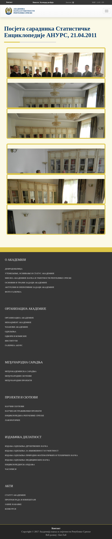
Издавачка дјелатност (23, 437)
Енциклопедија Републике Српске (24, 415)
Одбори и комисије (16, 336)
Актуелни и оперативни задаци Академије (29, 287)
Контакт (9, 2)
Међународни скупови (18, 376)
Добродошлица (13, 269)
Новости (36, 2)
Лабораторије (12, 420)
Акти (9, 486)
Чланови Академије (16, 327)
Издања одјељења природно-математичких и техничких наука (41, 455)
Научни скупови (14, 406)
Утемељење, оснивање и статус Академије (29, 273)
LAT (98, 2)
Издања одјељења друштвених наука (26, 446)
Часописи (10, 469)
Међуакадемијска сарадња (20, 371)
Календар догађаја (47, 2)
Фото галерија (13, 292)
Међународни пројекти (18, 380)
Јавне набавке (13, 504)
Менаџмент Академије (18, 322)
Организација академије (25, 308)
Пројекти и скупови (21, 397)
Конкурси (10, 509)
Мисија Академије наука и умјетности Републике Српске (38, 278)
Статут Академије (15, 495)
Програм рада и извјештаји (20, 500)
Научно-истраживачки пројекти (23, 411)
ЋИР (93, 2)
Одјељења (10, 331)
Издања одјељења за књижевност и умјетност (31, 451)
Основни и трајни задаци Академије (26, 282)
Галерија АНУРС (13, 345)
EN (103, 2)
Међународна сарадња (24, 362)
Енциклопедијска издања (20, 464)
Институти (11, 341)
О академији (15, 259)
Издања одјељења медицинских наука (27, 460)
